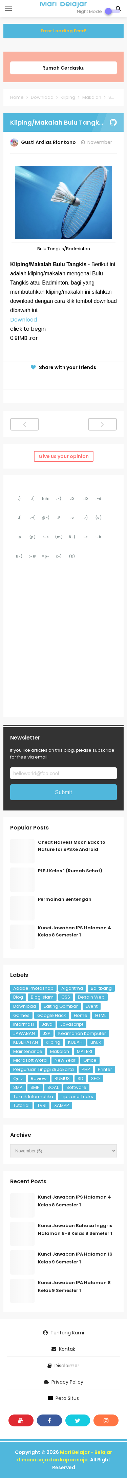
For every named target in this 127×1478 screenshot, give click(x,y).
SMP (35, 1087)
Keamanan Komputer (82, 1033)
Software (76, 1087)
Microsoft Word (30, 1060)
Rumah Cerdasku (63, 68)
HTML (100, 1015)
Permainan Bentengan (64, 899)
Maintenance (27, 1051)
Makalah (59, 1051)
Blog (18, 997)
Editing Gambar (61, 1006)
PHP (86, 1069)
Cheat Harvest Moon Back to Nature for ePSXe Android (71, 846)
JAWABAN (24, 1033)
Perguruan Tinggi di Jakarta (43, 1069)
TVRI (41, 1105)
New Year (65, 1060)
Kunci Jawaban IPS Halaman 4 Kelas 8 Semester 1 (74, 931)
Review (39, 1078)
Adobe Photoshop (33, 988)
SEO (95, 1078)
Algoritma (72, 988)
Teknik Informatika (33, 1096)
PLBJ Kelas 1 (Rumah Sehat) (70, 871)
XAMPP (61, 1105)
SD (80, 1078)
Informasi (23, 1024)
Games (21, 1015)
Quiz (18, 1078)
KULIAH (75, 1042)
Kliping (53, 1042)
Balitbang (101, 988)
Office (90, 1060)
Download (23, 320)
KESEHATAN (25, 1042)
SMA (18, 1087)
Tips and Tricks (77, 1096)
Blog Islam (42, 997)
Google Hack (51, 1015)
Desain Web (91, 997)
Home (80, 1015)
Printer (105, 1069)
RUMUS (62, 1078)
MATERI (84, 1051)
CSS (65, 997)
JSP (46, 1033)
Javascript (71, 1024)
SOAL (53, 1087)
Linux (95, 1042)
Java (47, 1024)
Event (92, 1006)
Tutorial (21, 1105)
